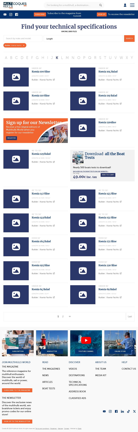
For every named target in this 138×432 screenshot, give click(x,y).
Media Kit (100, 375)
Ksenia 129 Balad (41, 153)
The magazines (51, 369)
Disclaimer (53, 428)
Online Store (120, 343)
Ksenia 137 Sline (41, 193)
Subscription (18, 343)
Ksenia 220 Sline (108, 265)
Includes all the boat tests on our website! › (90, 171)
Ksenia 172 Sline (107, 241)
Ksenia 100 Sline (41, 71)
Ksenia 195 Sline (41, 265)
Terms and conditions (42, 428)
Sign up (101, 14)
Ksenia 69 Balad (108, 289)
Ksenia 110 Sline (41, 95)
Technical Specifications (78, 383)
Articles (47, 382)
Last (130, 316)
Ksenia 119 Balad (108, 95)
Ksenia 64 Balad (41, 289)
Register (12, 138)
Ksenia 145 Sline (108, 193)
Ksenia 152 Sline (107, 217)
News (45, 375)
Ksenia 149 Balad (41, 217)
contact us (129, 369)
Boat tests (48, 388)
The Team (100, 369)
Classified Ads (77, 398)
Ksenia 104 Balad (108, 71)
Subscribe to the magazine (17, 390)
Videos (73, 369)
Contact (66, 428)
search (129, 38)
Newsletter (52, 343)
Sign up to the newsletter (17, 421)
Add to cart (108, 175)
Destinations (77, 375)
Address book (77, 391)
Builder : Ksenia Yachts (43, 80)
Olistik (79, 428)
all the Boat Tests (105, 155)
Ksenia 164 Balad (41, 241)
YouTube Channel (86, 343)
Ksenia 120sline (107, 122)
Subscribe (40, 14)
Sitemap (60, 428)
